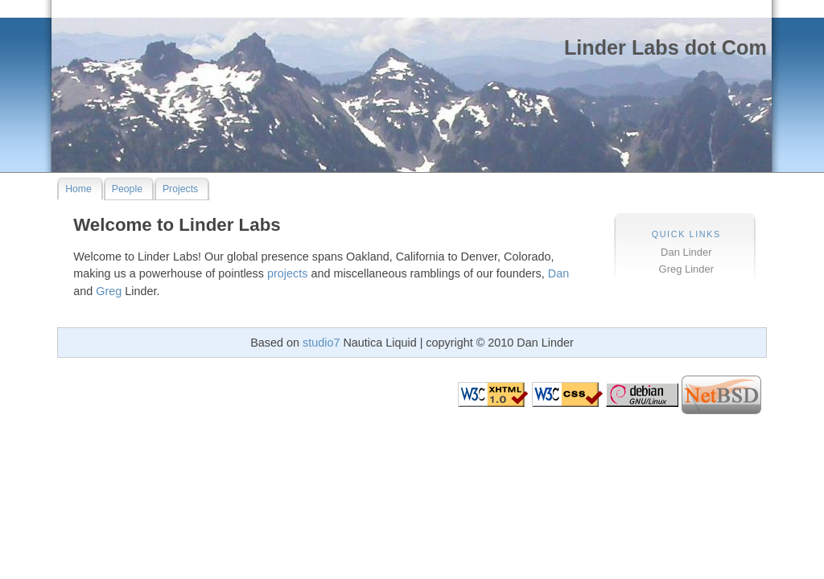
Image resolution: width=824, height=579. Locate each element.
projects (287, 273)
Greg (109, 291)
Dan (558, 273)
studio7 (321, 342)
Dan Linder (686, 252)
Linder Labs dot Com (665, 47)
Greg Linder (686, 269)
